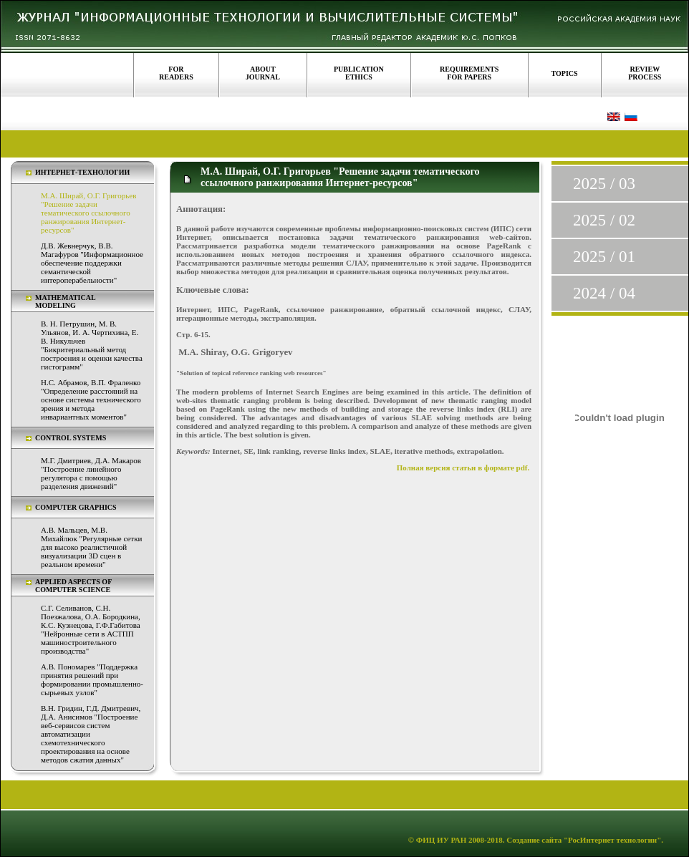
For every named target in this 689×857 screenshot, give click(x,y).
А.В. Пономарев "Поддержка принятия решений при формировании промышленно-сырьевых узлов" (92, 679)
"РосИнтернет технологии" (611, 840)
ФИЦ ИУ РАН (441, 840)
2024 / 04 (604, 293)
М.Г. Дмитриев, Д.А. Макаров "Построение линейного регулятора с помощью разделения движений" (91, 473)
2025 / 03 (604, 184)
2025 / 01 (604, 257)
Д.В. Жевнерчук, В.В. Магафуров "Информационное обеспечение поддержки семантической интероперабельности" (92, 262)
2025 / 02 (604, 220)
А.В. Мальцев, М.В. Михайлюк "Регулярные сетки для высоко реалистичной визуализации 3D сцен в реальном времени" (91, 547)
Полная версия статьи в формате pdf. (463, 467)
